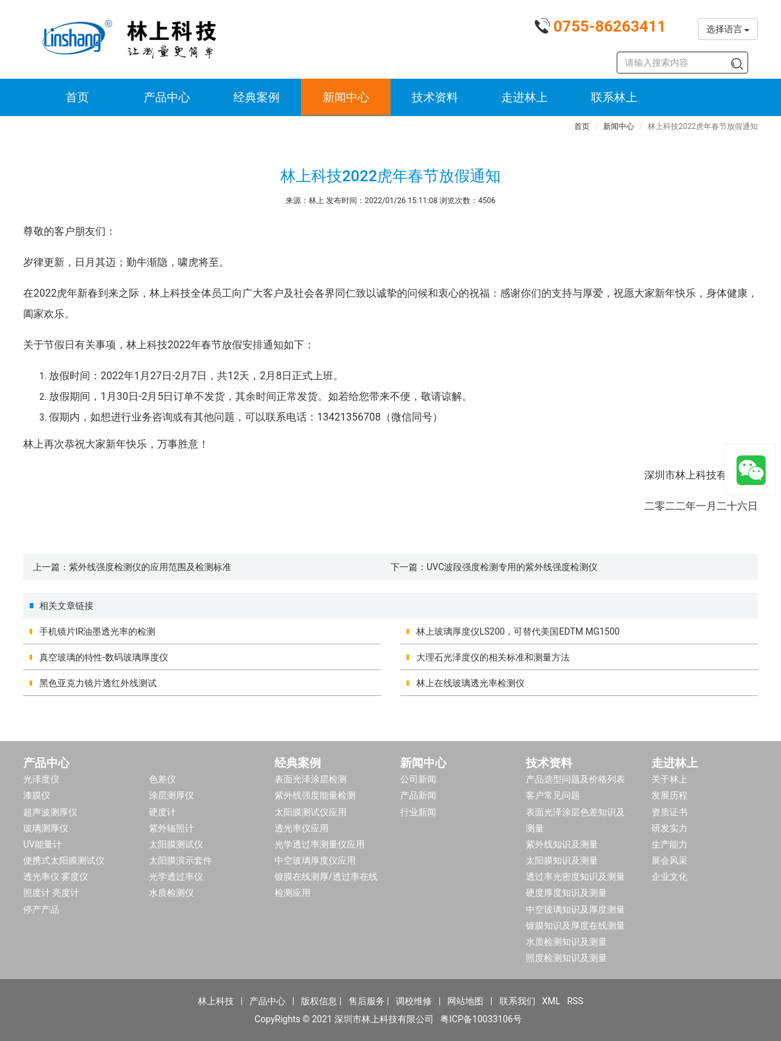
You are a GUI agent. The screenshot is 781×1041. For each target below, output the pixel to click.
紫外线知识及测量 (562, 844)
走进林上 (524, 97)
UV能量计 (42, 844)
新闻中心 (346, 97)
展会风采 (669, 860)
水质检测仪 (171, 892)
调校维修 (414, 1001)
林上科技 (216, 1001)
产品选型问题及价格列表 (575, 779)
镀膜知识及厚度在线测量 (575, 925)
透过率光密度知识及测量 (575, 876)
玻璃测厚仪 (45, 828)
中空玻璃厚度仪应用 (315, 860)
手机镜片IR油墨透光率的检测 (97, 631)
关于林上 (669, 779)
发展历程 (669, 795)
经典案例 (256, 97)
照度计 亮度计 (51, 892)
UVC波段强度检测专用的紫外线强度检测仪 (512, 567)
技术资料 (435, 97)
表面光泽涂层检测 (311, 779)
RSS (575, 1001)
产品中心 (167, 97)
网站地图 (465, 1001)
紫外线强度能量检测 (315, 795)
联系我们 (517, 1001)
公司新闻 (418, 779)
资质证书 (669, 812)
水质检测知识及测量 (566, 942)
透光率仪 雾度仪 (55, 876)
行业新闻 (418, 812)
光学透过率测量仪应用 (320, 844)
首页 (77, 97)
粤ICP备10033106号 (481, 1019)
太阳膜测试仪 (176, 844)
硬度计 (162, 812)
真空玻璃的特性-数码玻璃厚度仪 (103, 657)
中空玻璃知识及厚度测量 (575, 909)
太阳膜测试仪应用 (311, 812)
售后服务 (367, 1001)
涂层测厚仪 (171, 795)
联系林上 (614, 97)
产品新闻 (418, 795)
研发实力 (669, 828)
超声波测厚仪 (50, 812)
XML (551, 1001)
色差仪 (162, 779)
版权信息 (319, 1001)
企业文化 (669, 876)
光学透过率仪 (176, 876)
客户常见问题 (553, 795)
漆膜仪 (36, 795)
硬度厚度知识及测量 (566, 892)
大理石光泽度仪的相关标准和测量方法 (493, 657)
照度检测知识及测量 (566, 958)
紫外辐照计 (171, 828)
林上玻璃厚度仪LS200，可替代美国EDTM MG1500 (518, 631)
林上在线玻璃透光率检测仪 (470, 683)
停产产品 (41, 909)
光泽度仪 (41, 779)
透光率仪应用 (302, 828)
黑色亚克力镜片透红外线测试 (98, 683)
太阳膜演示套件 (180, 860)
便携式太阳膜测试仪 (63, 860)
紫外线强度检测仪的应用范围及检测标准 (150, 567)
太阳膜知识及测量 (562, 860)
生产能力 (669, 844)
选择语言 (727, 29)
